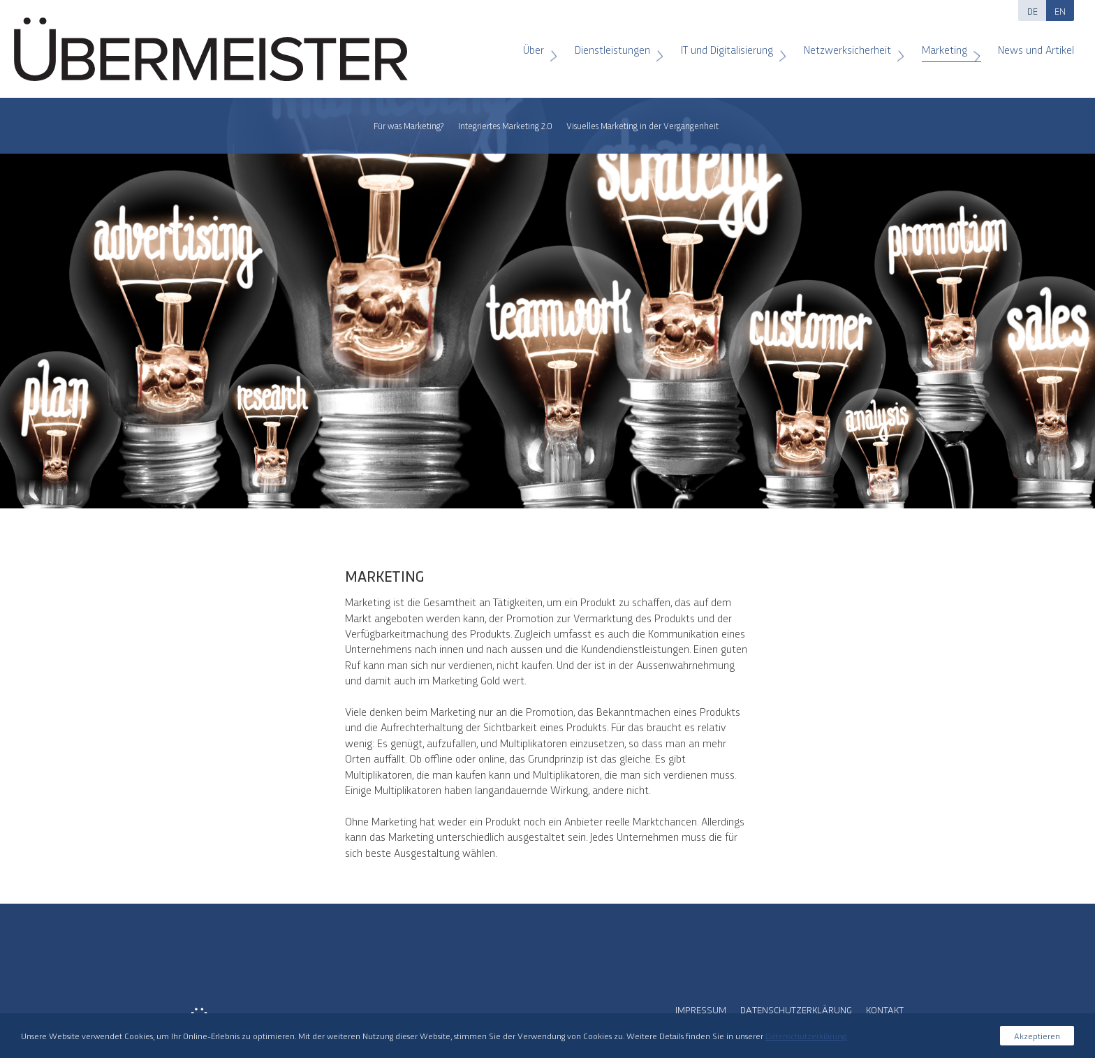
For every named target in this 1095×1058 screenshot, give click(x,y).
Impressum (700, 1009)
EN (1060, 10)
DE (1032, 10)
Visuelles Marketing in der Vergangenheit (642, 125)
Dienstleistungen (614, 44)
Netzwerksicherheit (849, 44)
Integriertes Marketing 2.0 (505, 125)
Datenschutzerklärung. (806, 1035)
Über (535, 44)
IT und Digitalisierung (729, 44)
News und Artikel (1029, 44)
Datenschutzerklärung (796, 1009)
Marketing (946, 44)
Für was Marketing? (408, 125)
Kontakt (885, 1009)
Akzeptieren (1037, 1035)
